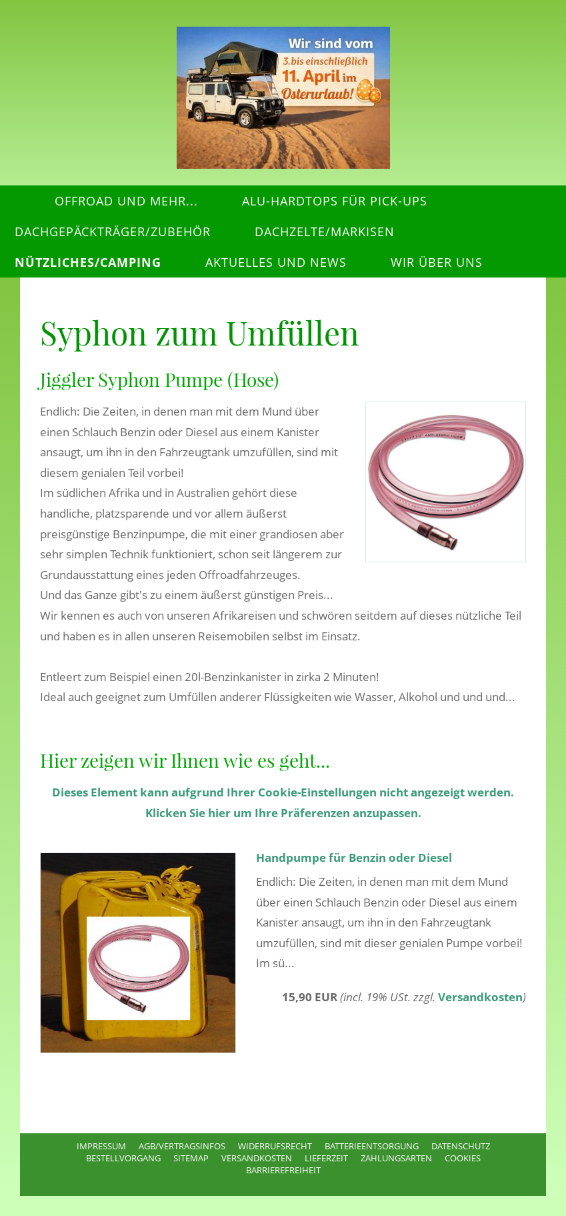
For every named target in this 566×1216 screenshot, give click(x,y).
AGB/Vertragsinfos (182, 1146)
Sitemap (191, 1158)
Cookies (463, 1158)
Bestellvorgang (123, 1158)
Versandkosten (480, 997)
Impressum (101, 1146)
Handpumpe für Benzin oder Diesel (354, 857)
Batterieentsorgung (372, 1146)
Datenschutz (460, 1146)
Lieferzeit (326, 1158)
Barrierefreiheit (283, 1170)
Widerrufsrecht (275, 1146)
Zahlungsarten (396, 1158)
